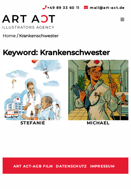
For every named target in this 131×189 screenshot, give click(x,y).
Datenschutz (71, 166)
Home (9, 35)
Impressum (102, 166)
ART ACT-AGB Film (33, 166)
